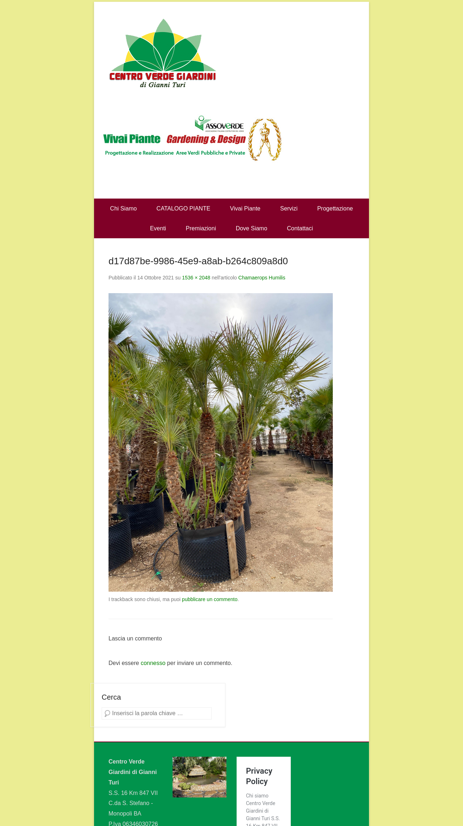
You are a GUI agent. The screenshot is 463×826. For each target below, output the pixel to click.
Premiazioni (201, 228)
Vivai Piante (245, 208)
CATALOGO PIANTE (184, 208)
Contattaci (300, 228)
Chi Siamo (123, 208)
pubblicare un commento (209, 599)
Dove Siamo (251, 228)
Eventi (158, 228)
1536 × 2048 (196, 278)
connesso (153, 663)
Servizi (288, 208)
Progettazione (335, 208)
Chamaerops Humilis (261, 278)
